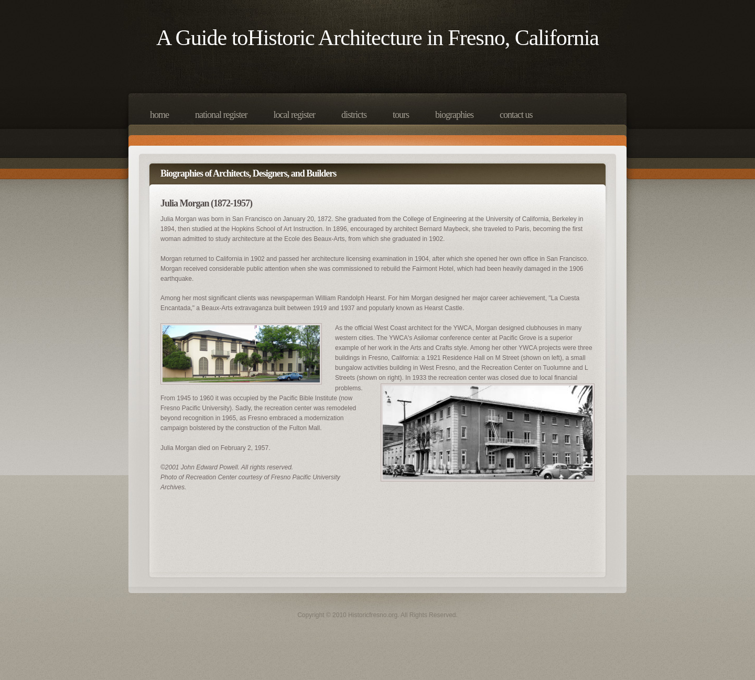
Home (159, 114)
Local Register (294, 114)
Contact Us (516, 114)
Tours (401, 114)
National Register (221, 114)
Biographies (454, 114)
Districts (353, 114)
